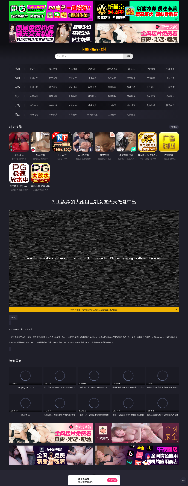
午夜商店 (53, 114)
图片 (17, 96)
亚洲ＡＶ (34, 77)
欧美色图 (73, 96)
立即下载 (112, 480)
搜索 (128, 56)
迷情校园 (112, 105)
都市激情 (34, 105)
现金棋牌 (151, 68)
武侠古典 (92, 105)
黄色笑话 (151, 105)
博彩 (17, 68)
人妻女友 (73, 105)
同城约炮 (34, 114)
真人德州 (53, 68)
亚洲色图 (53, 96)
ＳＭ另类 (170, 77)
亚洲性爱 (34, 87)
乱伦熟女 (151, 87)
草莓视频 (73, 114)
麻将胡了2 (112, 68)
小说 (17, 105)
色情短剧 (131, 114)
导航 (17, 114)
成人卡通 (73, 87)
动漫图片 (92, 96)
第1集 (13, 317)
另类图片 (170, 96)
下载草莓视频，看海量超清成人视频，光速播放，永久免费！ (123, 309)
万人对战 (73, 68)
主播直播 (151, 77)
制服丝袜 (112, 87)
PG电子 (33, 68)
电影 (17, 87)
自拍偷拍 (53, 77)
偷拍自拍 (53, 87)
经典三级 (131, 87)
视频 (17, 78)
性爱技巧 (170, 105)
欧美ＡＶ (73, 77)
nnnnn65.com (94, 49)
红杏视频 (112, 114)
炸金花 (131, 68)
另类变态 (170, 87)
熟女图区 (151, 96)
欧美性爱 (92, 87)
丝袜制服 (131, 77)
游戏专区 (92, 68)
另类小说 (131, 105)
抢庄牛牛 (170, 68)
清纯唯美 (131, 96)
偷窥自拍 (34, 96)
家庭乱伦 (53, 105)
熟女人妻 (112, 77)
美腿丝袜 (112, 96)
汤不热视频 (92, 114)
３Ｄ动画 (92, 77)
